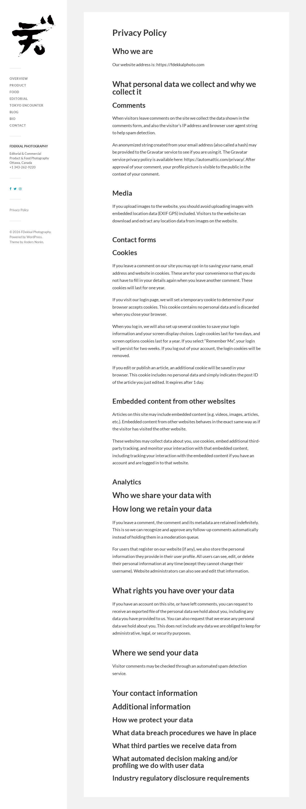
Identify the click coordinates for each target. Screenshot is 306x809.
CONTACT (18, 125)
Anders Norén (33, 242)
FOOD (14, 92)
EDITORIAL (19, 99)
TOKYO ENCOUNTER (27, 105)
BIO (13, 119)
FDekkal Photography (36, 232)
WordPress (34, 237)
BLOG (14, 112)
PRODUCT (18, 85)
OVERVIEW (19, 78)
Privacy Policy (19, 210)
